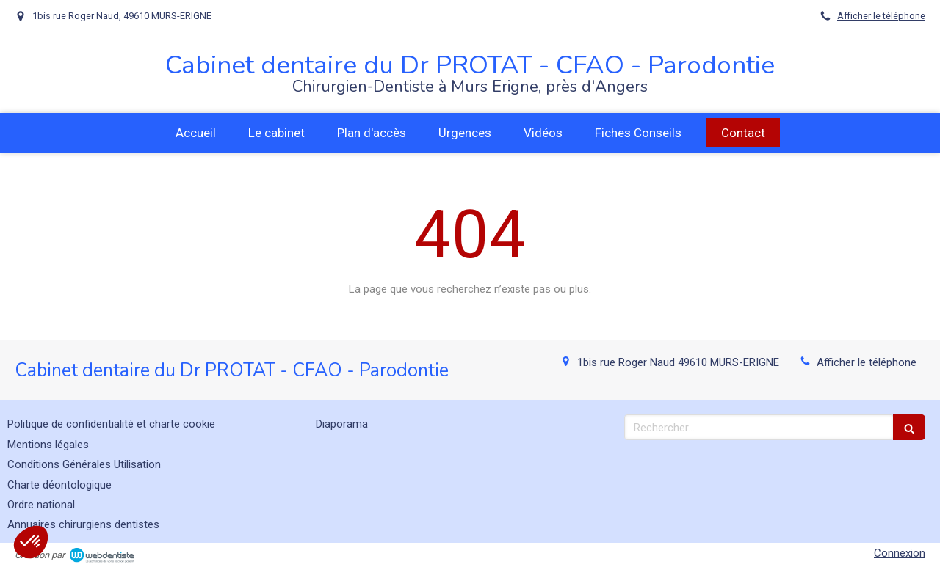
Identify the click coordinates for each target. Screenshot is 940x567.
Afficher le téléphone (881, 15)
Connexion (899, 553)
